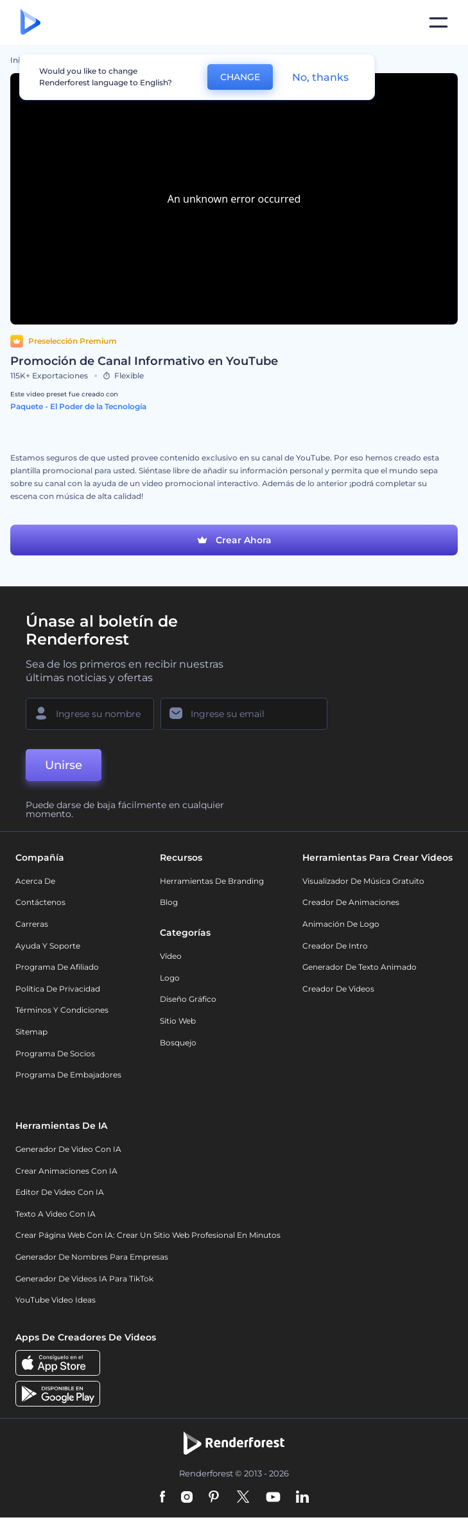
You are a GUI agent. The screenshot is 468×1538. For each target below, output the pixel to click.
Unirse (63, 765)
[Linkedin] (302, 1498)
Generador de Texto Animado (359, 967)
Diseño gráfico (188, 999)
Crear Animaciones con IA (66, 1171)
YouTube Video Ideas (55, 1300)
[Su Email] (243, 714)
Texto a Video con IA (55, 1214)
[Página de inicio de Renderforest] (30, 23)
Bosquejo (178, 1042)
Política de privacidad (57, 988)
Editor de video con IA (59, 1192)
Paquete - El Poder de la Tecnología (78, 406)
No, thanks (320, 77)
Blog (169, 902)
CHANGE (240, 77)
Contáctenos (40, 902)
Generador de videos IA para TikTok (84, 1278)
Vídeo (171, 956)
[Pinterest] (214, 1498)
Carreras (31, 924)
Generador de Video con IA (68, 1149)
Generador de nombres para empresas (91, 1257)
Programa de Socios (55, 1053)
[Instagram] (187, 1498)
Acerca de (35, 881)
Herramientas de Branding (212, 881)
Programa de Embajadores (68, 1074)
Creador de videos (338, 988)
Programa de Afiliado (57, 967)
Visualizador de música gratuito (363, 881)
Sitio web (178, 1021)
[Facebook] (163, 1498)
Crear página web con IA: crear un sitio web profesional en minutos (148, 1235)
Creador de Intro (335, 946)
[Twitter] (243, 1498)
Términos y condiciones (61, 1010)
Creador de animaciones (350, 902)
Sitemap (31, 1031)
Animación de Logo (340, 924)
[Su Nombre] (90, 714)
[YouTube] (273, 1498)
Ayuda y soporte (47, 946)
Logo (170, 978)
